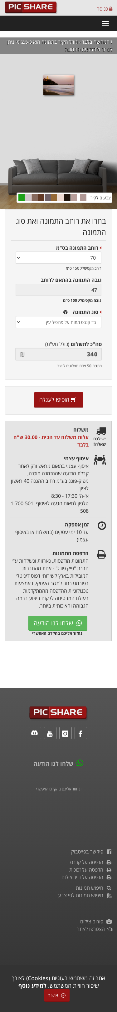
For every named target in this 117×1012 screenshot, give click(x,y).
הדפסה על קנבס (91, 862)
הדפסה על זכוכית (90, 869)
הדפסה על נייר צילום (86, 877)
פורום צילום (96, 921)
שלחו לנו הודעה (58, 623)
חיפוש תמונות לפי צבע (85, 895)
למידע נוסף (32, 985)
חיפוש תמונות (94, 887)
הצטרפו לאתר (94, 929)
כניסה (104, 8)
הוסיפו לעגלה (58, 399)
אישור (57, 995)
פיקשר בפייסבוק (91, 851)
